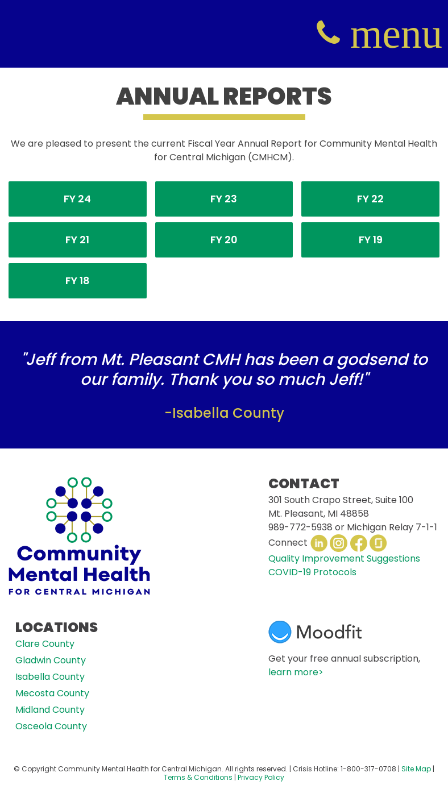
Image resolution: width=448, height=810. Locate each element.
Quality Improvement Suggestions (344, 558)
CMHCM (34, 34)
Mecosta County (52, 693)
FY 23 (223, 199)
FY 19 (371, 239)
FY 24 (77, 199)
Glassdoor (378, 543)
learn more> (295, 672)
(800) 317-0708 (328, 33)
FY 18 (77, 280)
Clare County (44, 643)
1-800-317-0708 (368, 769)
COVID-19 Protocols (312, 572)
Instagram (338, 543)
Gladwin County (50, 660)
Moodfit (315, 632)
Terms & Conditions (198, 777)
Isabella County (50, 676)
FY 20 (224, 239)
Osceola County (51, 726)
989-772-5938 (300, 527)
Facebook (358, 543)
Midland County (50, 709)
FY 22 (370, 199)
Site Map (416, 769)
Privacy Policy (261, 777)
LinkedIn (318, 543)
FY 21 (77, 239)
